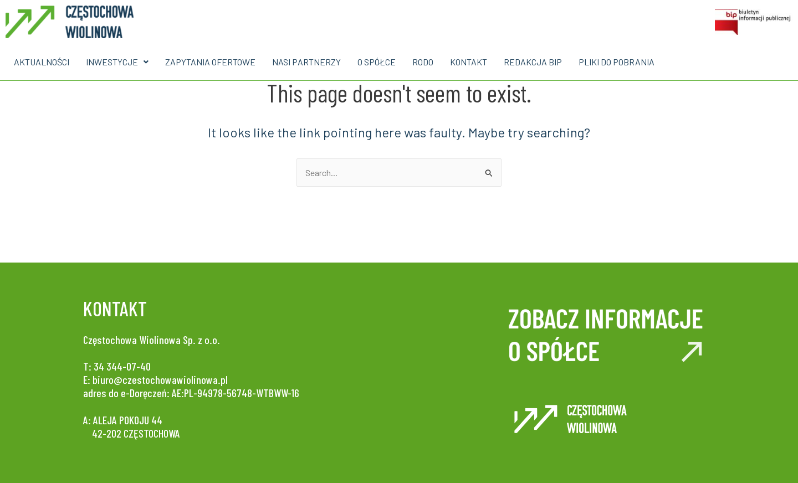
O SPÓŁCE (376, 61)
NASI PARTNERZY (306, 61)
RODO (422, 61)
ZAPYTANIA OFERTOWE (210, 61)
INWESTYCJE (117, 61)
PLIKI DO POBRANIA (616, 61)
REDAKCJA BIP (533, 61)
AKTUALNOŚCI (41, 61)
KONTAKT (468, 61)
